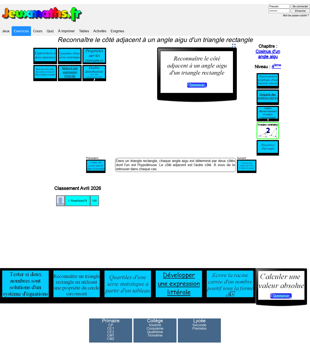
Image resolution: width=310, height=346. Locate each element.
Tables (84, 31)
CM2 (110, 338)
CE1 (110, 328)
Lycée (199, 320)
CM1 (110, 335)
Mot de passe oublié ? (296, 15)
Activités (99, 31)
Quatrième (155, 332)
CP (110, 325)
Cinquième (155, 328)
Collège (155, 320)
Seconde (199, 325)
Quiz (50, 31)
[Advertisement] (240, 219)
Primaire (110, 320)
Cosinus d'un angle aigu (268, 54)
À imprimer (66, 31)
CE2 (110, 332)
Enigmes (117, 31)
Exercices (21, 31)
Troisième (155, 335)
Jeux (5, 31)
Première (199, 328)
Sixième (155, 325)
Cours (37, 31)
